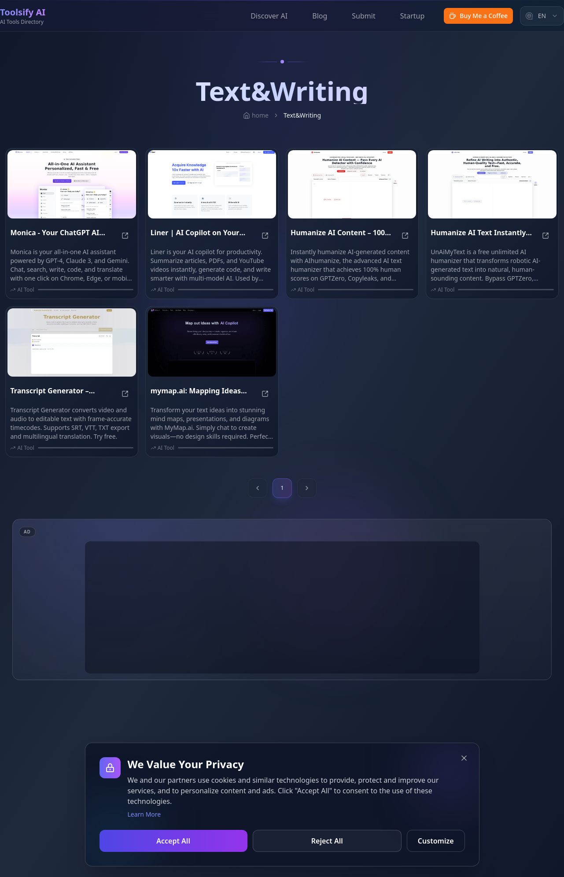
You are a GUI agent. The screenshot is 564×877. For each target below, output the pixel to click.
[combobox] (542, 16)
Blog (319, 16)
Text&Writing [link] (302, 115)
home (256, 115)
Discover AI (269, 16)
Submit (363, 16)
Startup (412, 16)
